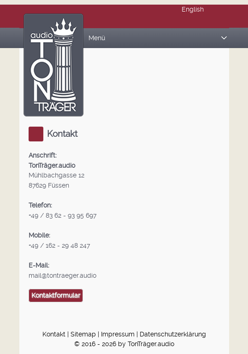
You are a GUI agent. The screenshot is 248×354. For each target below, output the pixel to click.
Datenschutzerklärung (173, 334)
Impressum (118, 334)
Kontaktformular (55, 295)
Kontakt (53, 334)
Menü (158, 38)
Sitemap (83, 334)
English (193, 9)
